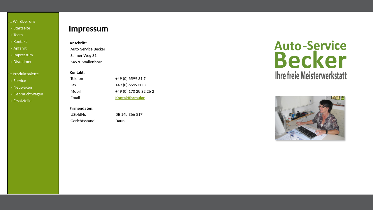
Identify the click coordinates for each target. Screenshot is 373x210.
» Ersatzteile (19, 100)
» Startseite (19, 28)
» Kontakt (17, 41)
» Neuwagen (20, 87)
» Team (15, 34)
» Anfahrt (17, 48)
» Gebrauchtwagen (25, 94)
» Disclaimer (20, 61)
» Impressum (20, 54)
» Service (17, 80)
